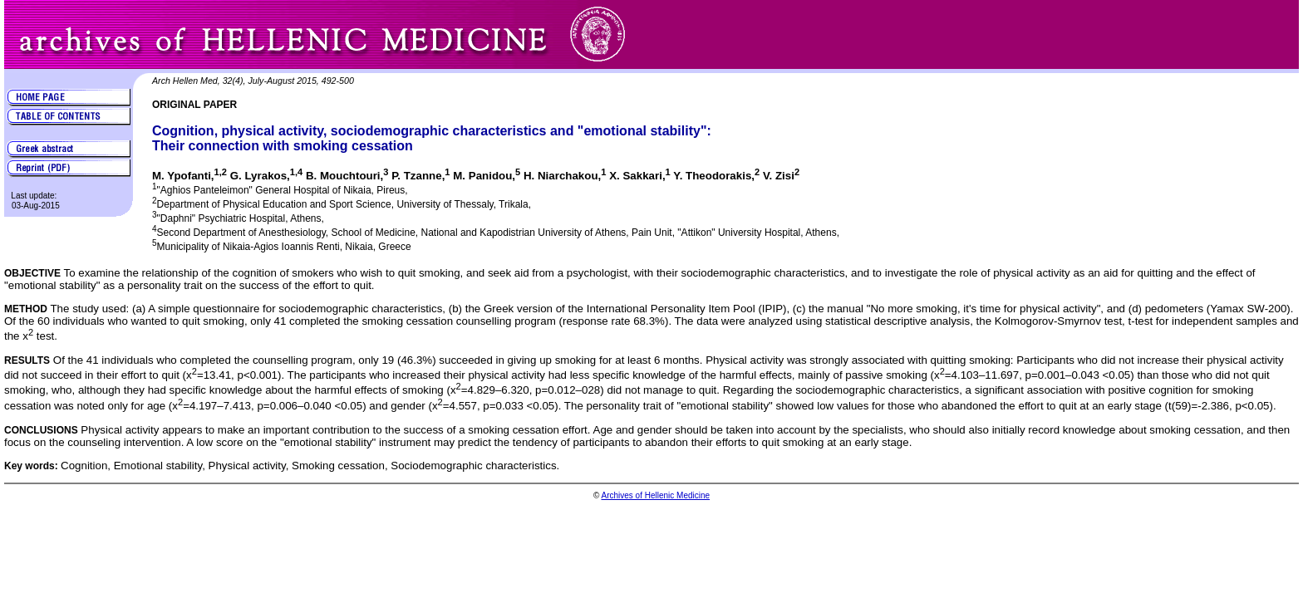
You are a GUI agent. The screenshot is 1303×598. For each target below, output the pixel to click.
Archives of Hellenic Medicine (655, 495)
